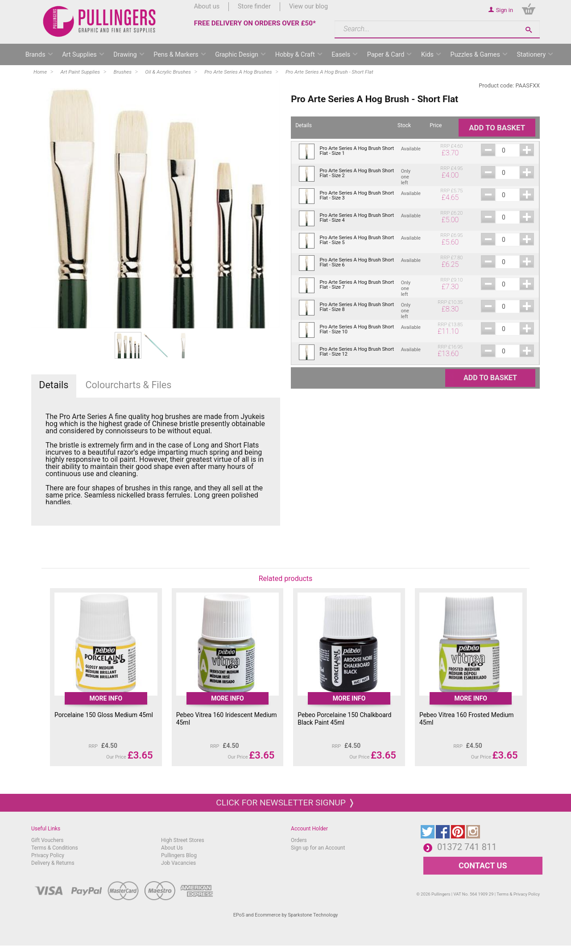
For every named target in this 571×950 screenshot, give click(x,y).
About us (206, 6)
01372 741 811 (467, 847)
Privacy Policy (47, 855)
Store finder (254, 6)
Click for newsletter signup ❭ (285, 802)
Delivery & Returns (52, 863)
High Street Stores (182, 840)
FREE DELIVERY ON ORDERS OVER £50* (255, 23)
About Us (172, 848)
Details (53, 384)
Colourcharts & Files (128, 384)
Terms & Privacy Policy (518, 894)
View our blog (308, 6)
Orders (299, 840)
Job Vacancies (178, 863)
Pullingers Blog (179, 855)
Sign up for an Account (318, 848)
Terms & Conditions (54, 848)
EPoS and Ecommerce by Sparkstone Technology (285, 915)
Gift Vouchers (47, 840)
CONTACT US (483, 865)
